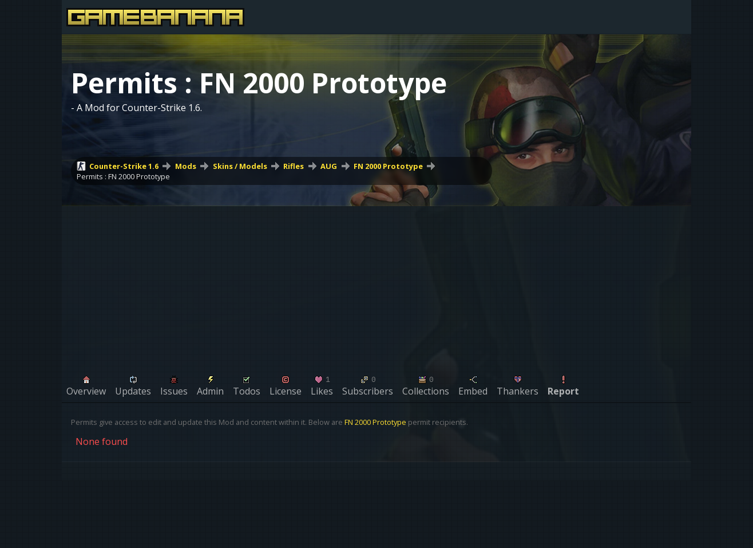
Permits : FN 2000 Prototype (123, 176)
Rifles (293, 166)
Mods (185, 166)
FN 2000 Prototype (388, 166)
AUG (328, 166)
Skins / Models (240, 166)
